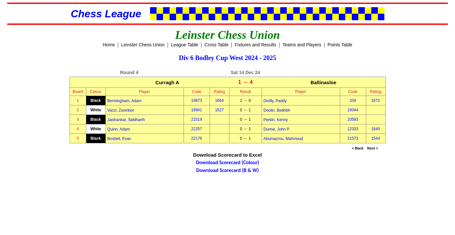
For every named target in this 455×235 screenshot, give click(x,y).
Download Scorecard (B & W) (227, 170)
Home (109, 44)
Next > (372, 148)
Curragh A (167, 82)
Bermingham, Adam (124, 101)
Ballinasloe (323, 82)
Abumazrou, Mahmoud (283, 138)
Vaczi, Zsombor (120, 110)
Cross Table (216, 44)
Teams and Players (302, 44)
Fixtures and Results (255, 44)
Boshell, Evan (119, 138)
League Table (184, 44)
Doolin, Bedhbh (277, 110)
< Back (358, 148)
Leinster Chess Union (143, 44)
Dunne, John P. (277, 129)
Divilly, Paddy (275, 101)
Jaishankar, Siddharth (126, 120)
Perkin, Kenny (276, 120)
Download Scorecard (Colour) (227, 162)
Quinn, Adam (118, 129)
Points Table (339, 44)
